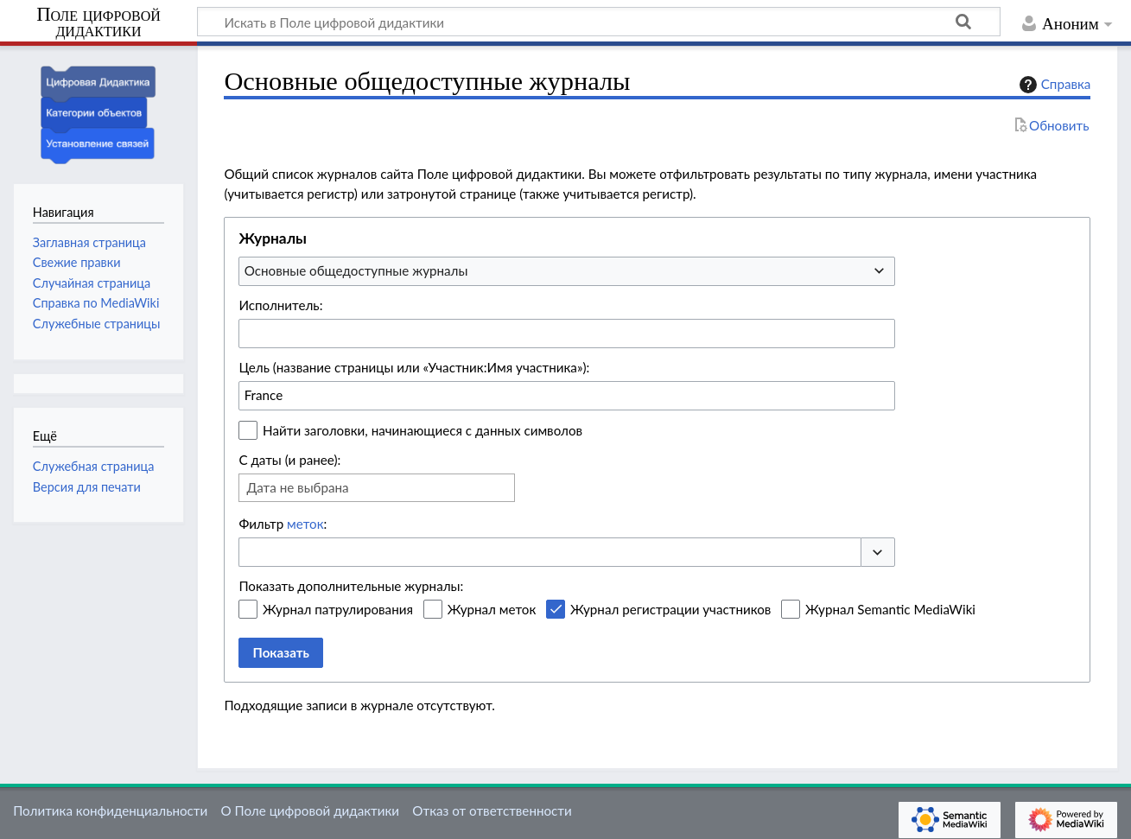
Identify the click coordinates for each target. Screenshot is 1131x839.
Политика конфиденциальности (110, 810)
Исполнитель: (280, 305)
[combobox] (566, 271)
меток (305, 523)
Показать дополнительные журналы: (350, 586)
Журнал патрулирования (338, 609)
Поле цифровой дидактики (98, 23)
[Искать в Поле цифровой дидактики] (599, 21)
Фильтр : (282, 523)
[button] (878, 552)
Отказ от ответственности (491, 810)
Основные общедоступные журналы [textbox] (356, 270)
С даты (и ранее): (289, 459)
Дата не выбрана (297, 487)
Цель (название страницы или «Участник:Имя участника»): (413, 367)
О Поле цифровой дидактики (309, 810)
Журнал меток (492, 609)
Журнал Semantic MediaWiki (890, 609)
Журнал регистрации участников (670, 609)
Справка (1053, 84)
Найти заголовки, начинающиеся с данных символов (422, 430)
